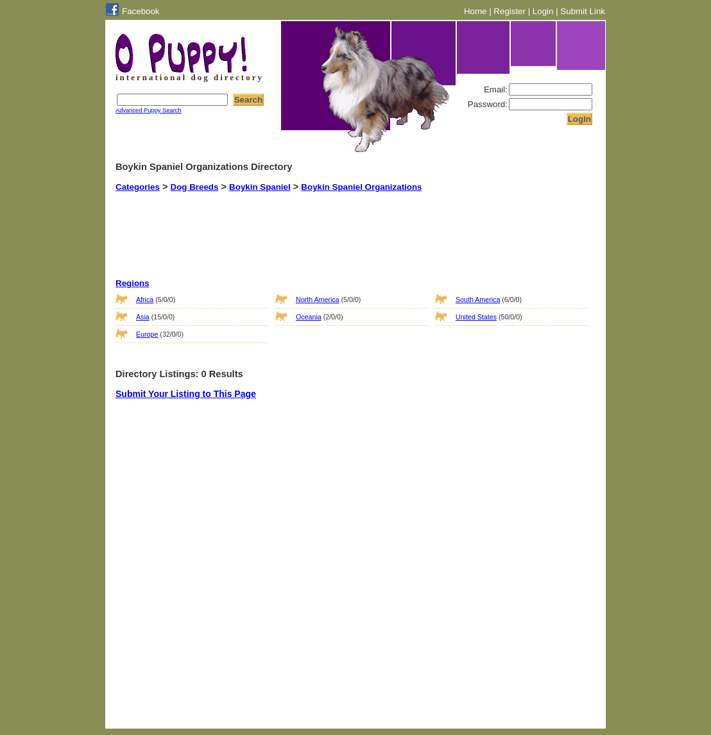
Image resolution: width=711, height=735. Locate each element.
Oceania (308, 317)
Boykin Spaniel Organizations (361, 187)
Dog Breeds (195, 187)
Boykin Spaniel (260, 187)
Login (543, 11)
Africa (144, 299)
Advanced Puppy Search (149, 110)
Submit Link (582, 11)
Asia (143, 317)
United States (476, 317)
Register (509, 11)
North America (317, 299)
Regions (133, 283)
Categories (138, 187)
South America (478, 299)
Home (475, 11)
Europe (147, 334)
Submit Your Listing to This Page (186, 394)
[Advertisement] (339, 224)
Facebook (141, 11)
